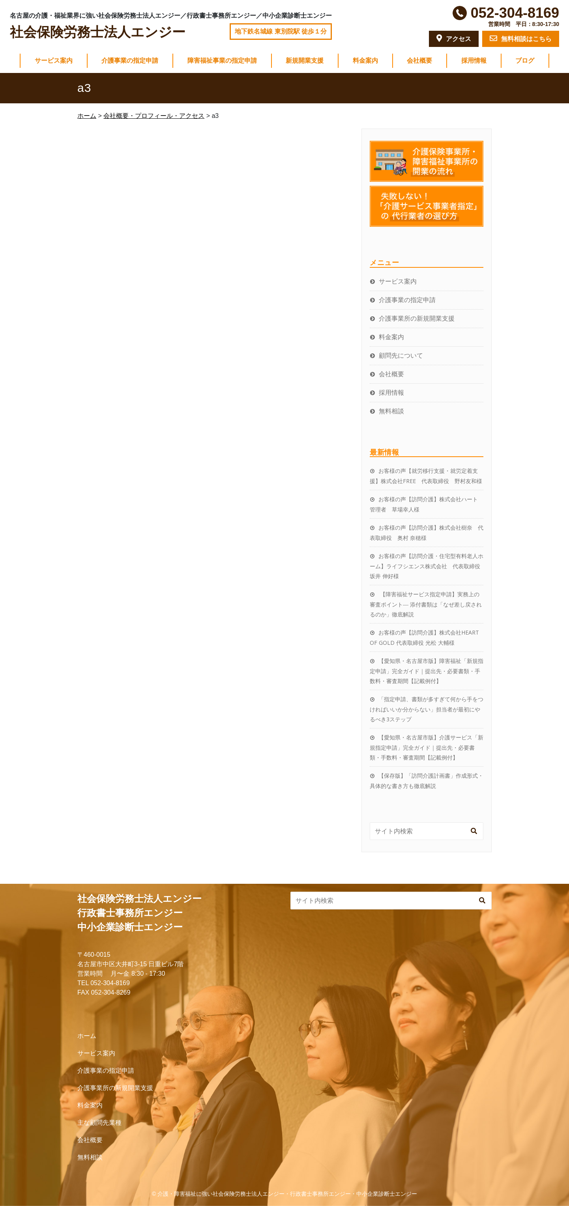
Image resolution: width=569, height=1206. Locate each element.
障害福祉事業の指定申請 (222, 60)
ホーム (86, 1035)
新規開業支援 (305, 60)
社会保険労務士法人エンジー (97, 32)
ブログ (524, 60)
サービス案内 (54, 60)
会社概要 (419, 60)
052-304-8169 (515, 13)
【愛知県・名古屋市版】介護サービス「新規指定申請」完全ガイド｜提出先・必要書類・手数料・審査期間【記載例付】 (426, 747)
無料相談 (391, 411)
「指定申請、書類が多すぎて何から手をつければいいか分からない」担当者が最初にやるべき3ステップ (426, 709)
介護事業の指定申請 (129, 60)
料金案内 (365, 60)
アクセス (453, 38)
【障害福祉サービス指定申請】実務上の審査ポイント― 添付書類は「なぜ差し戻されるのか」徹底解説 (426, 604)
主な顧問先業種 (99, 1122)
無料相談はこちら (521, 38)
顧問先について (401, 355)
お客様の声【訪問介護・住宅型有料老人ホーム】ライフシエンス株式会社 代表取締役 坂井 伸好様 (428, 566)
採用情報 (474, 60)
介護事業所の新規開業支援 (417, 318)
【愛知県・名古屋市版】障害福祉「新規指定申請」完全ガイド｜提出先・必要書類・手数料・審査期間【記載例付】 (426, 671)
